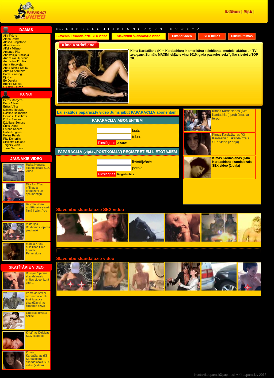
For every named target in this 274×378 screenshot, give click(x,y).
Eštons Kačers (12, 129)
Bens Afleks (10, 103)
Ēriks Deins (10, 125)
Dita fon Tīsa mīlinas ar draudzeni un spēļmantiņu (34, 189)
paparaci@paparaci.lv (222, 375)
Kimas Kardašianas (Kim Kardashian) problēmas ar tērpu (230, 114)
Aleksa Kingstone (14, 42)
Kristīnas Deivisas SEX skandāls (37, 334)
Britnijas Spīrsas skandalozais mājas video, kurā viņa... (37, 278)
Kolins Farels (11, 135)
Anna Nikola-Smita (15, 67)
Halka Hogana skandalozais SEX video (38, 168)
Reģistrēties (125, 174)
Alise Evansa (11, 45)
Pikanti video (182, 36)
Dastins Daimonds (15, 112)
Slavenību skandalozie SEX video (81, 36)
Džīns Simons (12, 119)
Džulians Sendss (14, 122)
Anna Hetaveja (12, 64)
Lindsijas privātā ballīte (36, 314)
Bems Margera (12, 100)
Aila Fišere (10, 35)
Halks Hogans (12, 132)
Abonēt (122, 142)
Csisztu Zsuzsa (13, 87)
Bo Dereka (10, 80)
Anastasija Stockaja (16, 54)
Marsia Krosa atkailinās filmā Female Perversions (35, 248)
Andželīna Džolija (14, 61)
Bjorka (7, 77)
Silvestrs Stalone (14, 141)
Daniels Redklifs (13, 109)
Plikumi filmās (242, 36)
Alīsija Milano (12, 48)
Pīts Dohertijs (12, 138)
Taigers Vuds (11, 145)
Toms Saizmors (13, 148)
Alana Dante (11, 38)
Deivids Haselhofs (15, 116)
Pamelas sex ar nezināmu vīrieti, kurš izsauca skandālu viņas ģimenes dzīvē (36, 299)
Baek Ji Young (12, 74)
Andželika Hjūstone (15, 58)
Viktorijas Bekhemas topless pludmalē (38, 227)
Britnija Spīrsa (12, 83)
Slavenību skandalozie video (139, 36)
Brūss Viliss (10, 106)
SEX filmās (212, 36)
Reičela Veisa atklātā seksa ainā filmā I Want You (38, 207)
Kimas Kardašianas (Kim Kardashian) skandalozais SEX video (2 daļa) (38, 359)
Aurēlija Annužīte (14, 70)
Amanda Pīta (11, 51)
